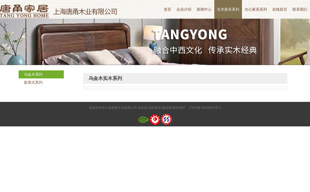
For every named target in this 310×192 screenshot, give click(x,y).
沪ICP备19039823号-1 (205, 108)
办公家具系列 (256, 9)
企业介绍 (184, 9)
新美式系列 (33, 82)
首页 (167, 9)
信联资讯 (154, 108)
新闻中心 (204, 9)
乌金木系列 (33, 74)
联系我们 (299, 9)
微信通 (166, 108)
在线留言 (279, 9)
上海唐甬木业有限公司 (60, 9)
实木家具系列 (228, 9)
